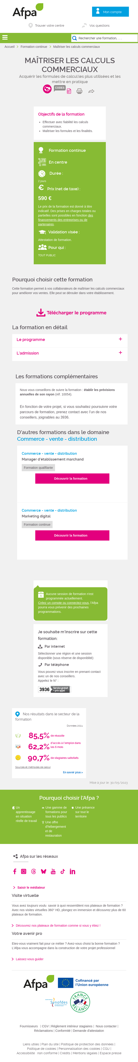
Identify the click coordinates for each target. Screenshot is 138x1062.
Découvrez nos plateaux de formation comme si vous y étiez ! (58, 925)
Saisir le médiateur (31, 887)
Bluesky (43, 871)
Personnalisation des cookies (79, 1048)
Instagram (23, 871)
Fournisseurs (29, 1026)
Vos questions (99, 25)
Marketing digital (36, 516)
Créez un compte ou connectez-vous (63, 603)
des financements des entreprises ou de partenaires (65, 220)
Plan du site (50, 1044)
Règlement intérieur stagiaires (72, 1026)
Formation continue (34, 46)
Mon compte (112, 12)
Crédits (65, 1053)
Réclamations (43, 1030)
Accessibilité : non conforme (37, 1053)
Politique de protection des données (87, 1044)
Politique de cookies (41, 1048)
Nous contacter (106, 1026)
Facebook (14, 871)
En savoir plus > (73, 772)
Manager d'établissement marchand (53, 459)
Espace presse (110, 1053)
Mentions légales (85, 1053)
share (92, 91)
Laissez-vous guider (29, 959)
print (80, 91)
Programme (70, 91)
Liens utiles (31, 1044)
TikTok (62, 871)
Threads (33, 871)
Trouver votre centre (49, 25)
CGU (106, 1048)
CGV (45, 1026)
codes (60, 87)
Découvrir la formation (70, 478)
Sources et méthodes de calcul (33, 767)
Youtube (53, 871)
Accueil (9, 46)
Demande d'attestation (88, 1030)
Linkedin (72, 871)
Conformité (62, 1030)
